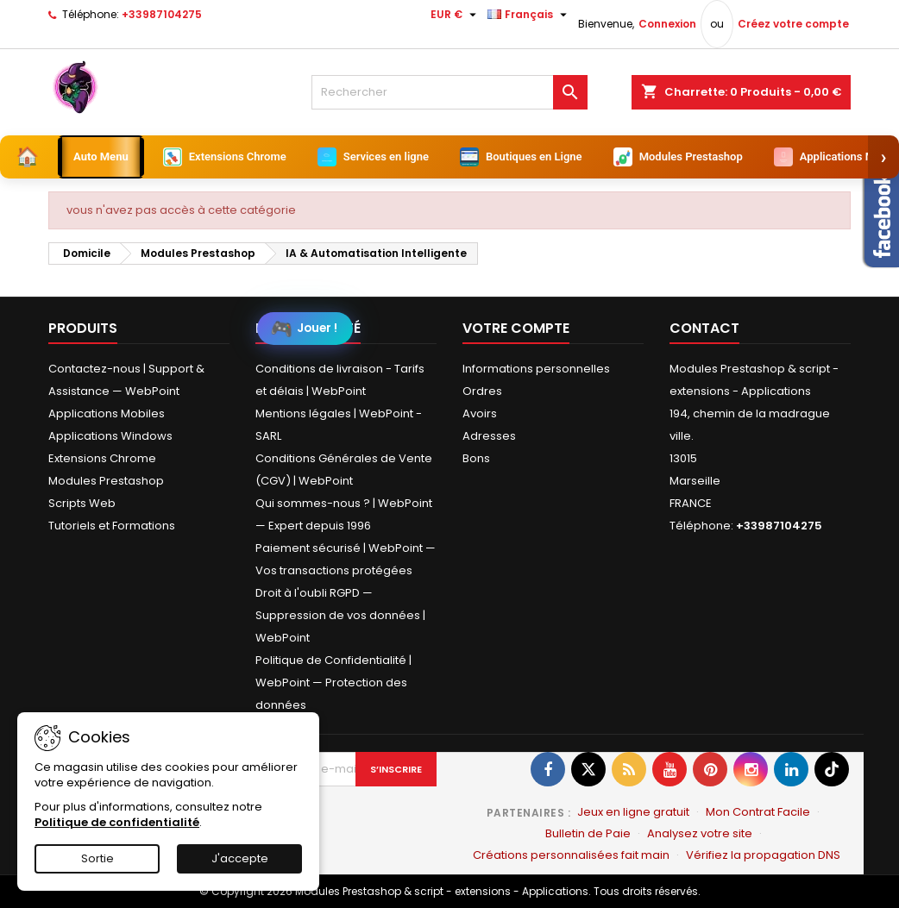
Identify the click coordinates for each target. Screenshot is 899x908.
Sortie (97, 858)
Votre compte (515, 328)
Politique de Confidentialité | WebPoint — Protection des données (333, 682)
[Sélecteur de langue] (529, 14)
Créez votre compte (793, 23)
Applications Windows (110, 436)
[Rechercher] (449, 92)
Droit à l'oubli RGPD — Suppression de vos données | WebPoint (340, 615)
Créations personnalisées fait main (571, 855)
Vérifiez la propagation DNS (763, 855)
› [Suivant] (884, 156)
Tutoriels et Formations (111, 525)
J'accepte (239, 858)
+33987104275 (162, 14)
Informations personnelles (536, 368)
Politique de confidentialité (117, 822)
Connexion (667, 23)
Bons (476, 458)
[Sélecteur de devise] (456, 14)
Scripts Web (82, 503)
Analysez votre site (699, 833)
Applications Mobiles (106, 413)
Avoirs (479, 413)
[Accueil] (27, 156)
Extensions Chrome (102, 458)
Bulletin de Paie (588, 833)
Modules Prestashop (106, 481)
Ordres (482, 391)
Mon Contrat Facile (758, 812)
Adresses (489, 436)
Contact (704, 328)
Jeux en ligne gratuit (633, 812)
